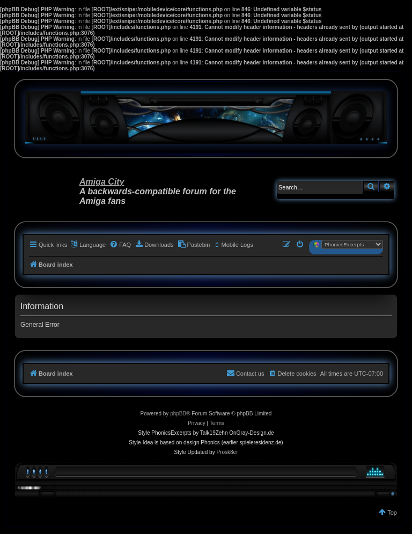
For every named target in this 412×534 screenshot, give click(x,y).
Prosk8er (227, 452)
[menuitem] (120, 244)
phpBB (178, 413)
